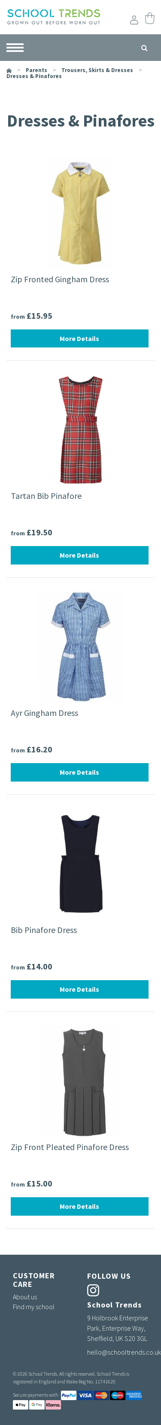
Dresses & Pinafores (34, 76)
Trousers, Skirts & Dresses (97, 70)
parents (36, 70)
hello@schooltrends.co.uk (124, 1352)
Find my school (34, 1306)
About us (25, 1296)
